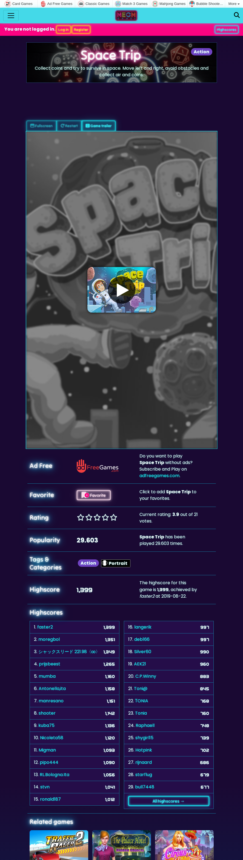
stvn (45, 787)
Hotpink (143, 750)
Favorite (94, 495)
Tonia (141, 713)
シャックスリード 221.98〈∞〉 (69, 651)
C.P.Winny (145, 676)
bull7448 (144, 787)
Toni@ (140, 688)
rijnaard (143, 762)
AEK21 (140, 664)
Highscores (226, 29)
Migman (47, 750)
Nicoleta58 (51, 738)
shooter (47, 713)
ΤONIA (141, 701)
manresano (51, 701)
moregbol (49, 639)
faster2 (45, 627)
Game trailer (99, 125)
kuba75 (46, 725)
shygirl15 (144, 738)
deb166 (142, 639)
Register (81, 29)
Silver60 (142, 651)
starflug (143, 774)
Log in (63, 29)
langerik (142, 627)
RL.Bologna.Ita (54, 774)
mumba (47, 676)
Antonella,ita (52, 688)
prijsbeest (49, 664)
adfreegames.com (159, 475)
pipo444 (49, 762)
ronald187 (50, 799)
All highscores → (169, 801)
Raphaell (145, 725)
